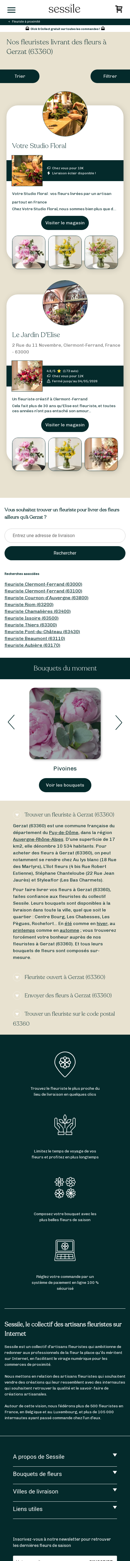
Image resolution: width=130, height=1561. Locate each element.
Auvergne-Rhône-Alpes (38, 839)
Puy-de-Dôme (63, 832)
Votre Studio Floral (39, 146)
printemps (24, 930)
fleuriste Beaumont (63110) (35, 638)
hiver (102, 923)
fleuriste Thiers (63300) (31, 625)
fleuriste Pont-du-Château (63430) (42, 631)
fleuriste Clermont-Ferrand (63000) (43, 584)
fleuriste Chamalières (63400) (38, 611)
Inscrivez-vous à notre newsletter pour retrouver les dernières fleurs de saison (62, 1542)
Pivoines (65, 768)
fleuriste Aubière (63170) (32, 645)
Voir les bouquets (65, 785)
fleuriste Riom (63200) (29, 604)
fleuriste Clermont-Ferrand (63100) (43, 591)
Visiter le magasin (65, 222)
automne (69, 930)
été (68, 923)
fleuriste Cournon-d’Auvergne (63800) (47, 597)
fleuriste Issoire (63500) (32, 618)
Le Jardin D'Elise (36, 335)
